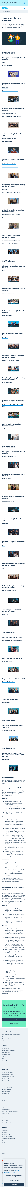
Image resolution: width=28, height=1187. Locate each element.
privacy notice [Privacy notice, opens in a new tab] (12, 1172)
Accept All (14, 1184)
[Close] (23, 1161)
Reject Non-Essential (14, 1180)
